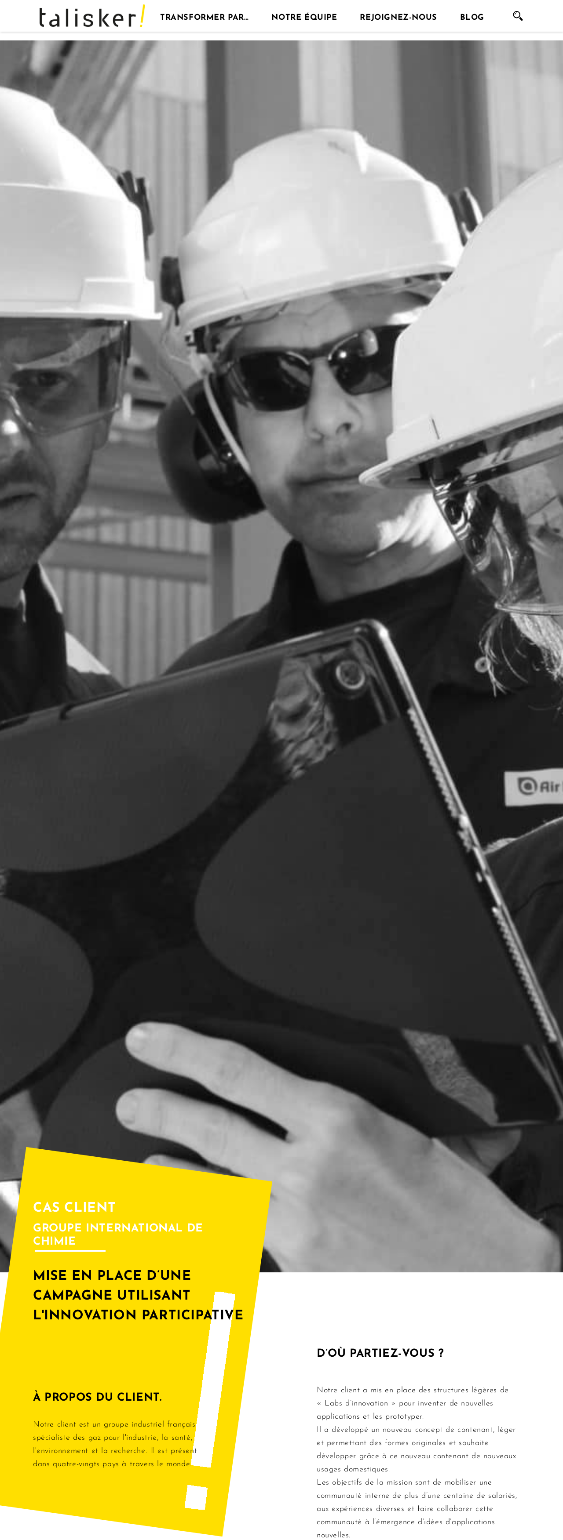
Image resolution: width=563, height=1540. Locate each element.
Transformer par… (204, 16)
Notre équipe (304, 16)
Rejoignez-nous (398, 16)
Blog (472, 16)
